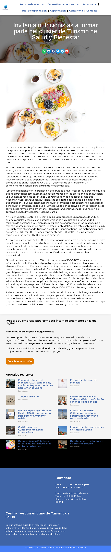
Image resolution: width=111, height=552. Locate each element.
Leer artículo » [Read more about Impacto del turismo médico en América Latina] (75, 433)
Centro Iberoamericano (63, 4)
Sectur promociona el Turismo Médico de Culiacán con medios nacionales (87, 399)
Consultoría (76, 10)
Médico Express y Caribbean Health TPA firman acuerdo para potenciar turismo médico (35, 414)
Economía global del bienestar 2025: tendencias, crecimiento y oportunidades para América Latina (35, 384)
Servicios (90, 4)
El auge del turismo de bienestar (83, 381)
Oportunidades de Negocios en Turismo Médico (86, 442)
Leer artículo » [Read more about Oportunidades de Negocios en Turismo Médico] (75, 447)
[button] (44, 51)
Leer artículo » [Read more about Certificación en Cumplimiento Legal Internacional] (23, 435)
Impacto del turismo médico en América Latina (87, 428)
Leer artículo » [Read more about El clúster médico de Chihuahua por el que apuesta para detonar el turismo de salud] (75, 421)
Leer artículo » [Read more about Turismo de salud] (23, 400)
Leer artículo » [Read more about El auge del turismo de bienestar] (75, 386)
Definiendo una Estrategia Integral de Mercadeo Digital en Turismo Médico (35, 444)
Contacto (91, 10)
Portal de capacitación (33, 10)
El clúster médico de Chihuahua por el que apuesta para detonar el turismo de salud (84, 414)
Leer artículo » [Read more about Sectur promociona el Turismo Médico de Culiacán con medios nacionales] (75, 405)
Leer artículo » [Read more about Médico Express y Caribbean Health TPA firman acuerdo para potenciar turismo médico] (23, 421)
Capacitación (58, 10)
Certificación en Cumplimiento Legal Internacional (30, 430)
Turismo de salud (32, 4)
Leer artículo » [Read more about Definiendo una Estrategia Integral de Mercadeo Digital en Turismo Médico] (23, 449)
